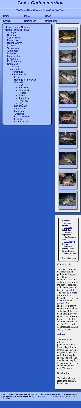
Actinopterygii (69, 242)
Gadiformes (68, 246)
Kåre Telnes (44, 394)
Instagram (5, 398)
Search (7, 21)
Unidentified (51, 21)
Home (6, 16)
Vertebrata (68, 232)
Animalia (67, 223)
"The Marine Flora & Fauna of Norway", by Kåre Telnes (40, 10)
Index (27, 16)
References (30, 21)
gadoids (61, 303)
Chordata (68, 228)
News (48, 16)
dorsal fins (71, 290)
